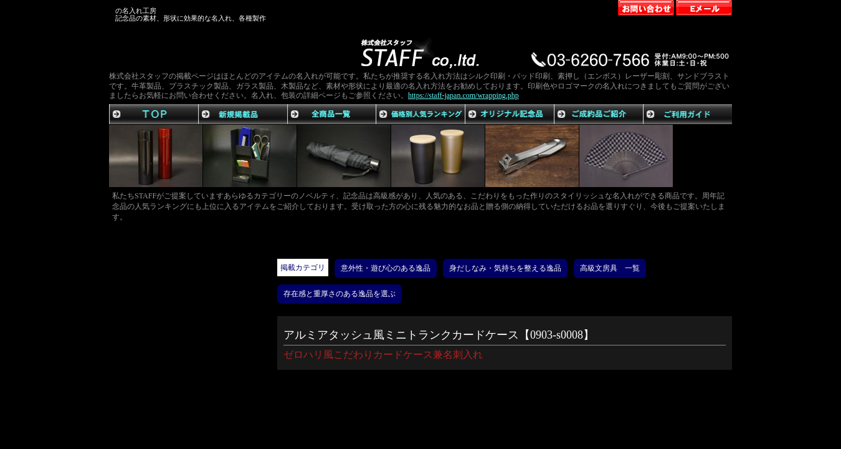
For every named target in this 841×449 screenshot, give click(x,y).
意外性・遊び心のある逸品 (385, 268)
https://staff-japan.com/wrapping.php (463, 95)
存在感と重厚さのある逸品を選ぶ (339, 293)
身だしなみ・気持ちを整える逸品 (505, 268)
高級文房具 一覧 (610, 268)
